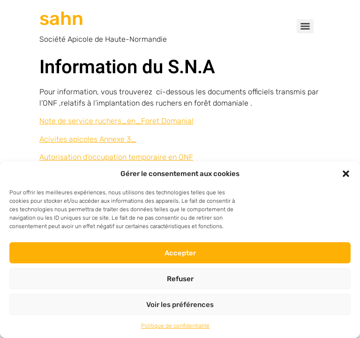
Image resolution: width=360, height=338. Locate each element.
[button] (346, 173)
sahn (61, 19)
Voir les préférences (180, 304)
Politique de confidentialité (175, 326)
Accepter (180, 253)
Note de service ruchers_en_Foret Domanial (116, 120)
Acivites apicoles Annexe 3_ (87, 139)
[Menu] (305, 26)
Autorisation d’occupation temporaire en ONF (116, 157)
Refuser (180, 279)
